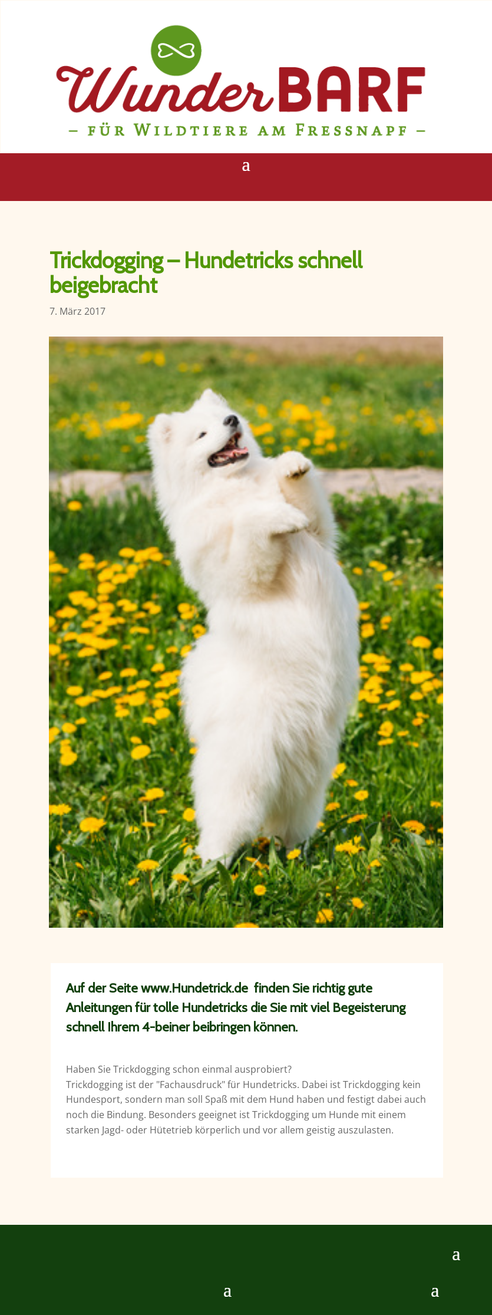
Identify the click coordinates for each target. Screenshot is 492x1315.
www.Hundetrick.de (194, 988)
